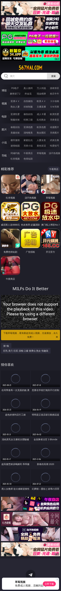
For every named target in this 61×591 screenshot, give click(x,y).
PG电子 (15, 88)
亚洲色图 (28, 127)
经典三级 (28, 119)
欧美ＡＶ (41, 101)
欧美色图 (41, 127)
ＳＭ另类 (54, 106)
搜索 (53, 76)
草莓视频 (41, 153)
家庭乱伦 (28, 140)
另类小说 (28, 145)
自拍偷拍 (28, 101)
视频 (4, 103)
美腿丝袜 (15, 132)
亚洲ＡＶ (15, 101)
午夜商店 (28, 153)
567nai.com (30, 68)
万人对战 (41, 88)
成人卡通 (41, 114)
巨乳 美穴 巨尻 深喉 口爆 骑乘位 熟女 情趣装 (25, 350)
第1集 (6, 345)
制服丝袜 (15, 119)
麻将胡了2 (15, 93)
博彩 (4, 90)
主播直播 (41, 106)
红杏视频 (15, 158)
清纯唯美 (28, 132)
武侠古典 (54, 140)
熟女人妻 (15, 106)
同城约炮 (15, 153)
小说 (4, 142)
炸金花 (28, 93)
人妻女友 (41, 140)
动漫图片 (54, 127)
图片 (4, 129)
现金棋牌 (41, 93)
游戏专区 (54, 88)
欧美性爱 (54, 114)
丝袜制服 (28, 106)
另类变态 (54, 119)
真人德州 (28, 88)
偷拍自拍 (28, 114)
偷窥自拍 (15, 127)
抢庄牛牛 (54, 93)
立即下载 (49, 583)
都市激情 (15, 140)
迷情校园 (15, 145)
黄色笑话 (41, 145)
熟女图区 (41, 132)
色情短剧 (28, 158)
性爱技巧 (54, 145)
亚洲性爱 (15, 114)
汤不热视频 (54, 153)
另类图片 (54, 132)
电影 (4, 116)
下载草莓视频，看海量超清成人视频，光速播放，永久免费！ (31, 335)
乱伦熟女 (41, 119)
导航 (4, 155)
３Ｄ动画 (54, 101)
